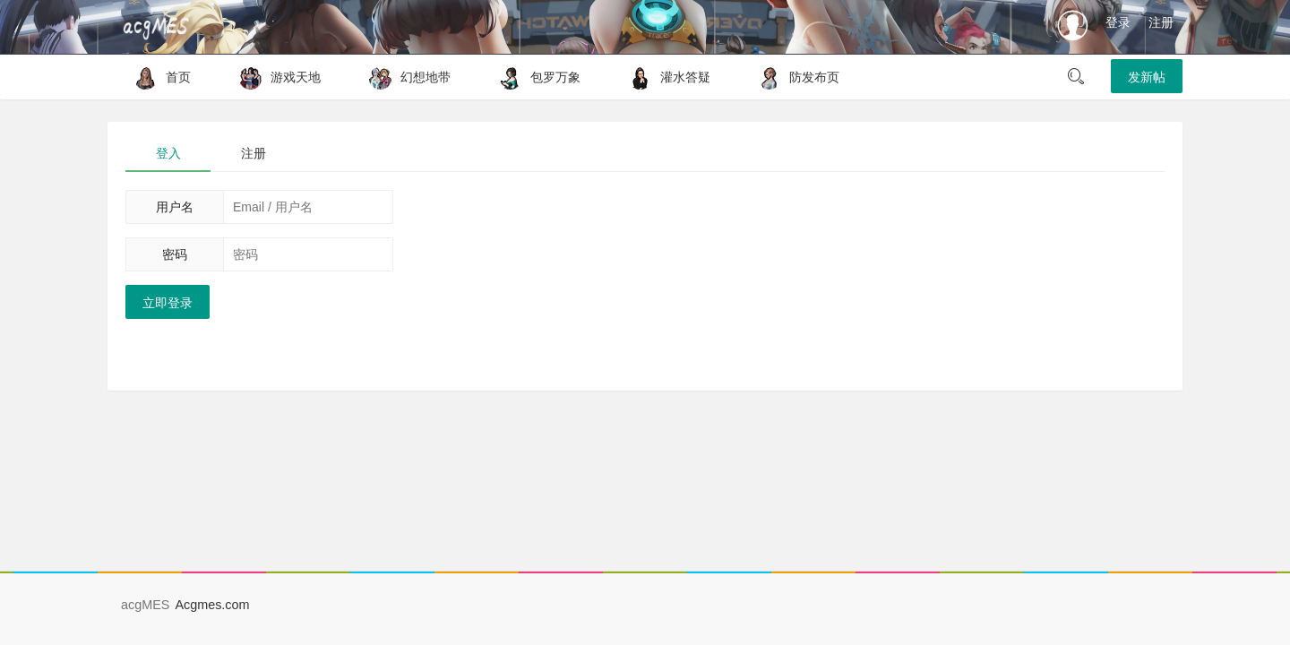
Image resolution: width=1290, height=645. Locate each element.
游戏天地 (275, 77)
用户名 (175, 207)
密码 (174, 254)
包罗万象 (535, 77)
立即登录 (167, 303)
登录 (1118, 22)
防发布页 (794, 77)
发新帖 (1146, 77)
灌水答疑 (665, 77)
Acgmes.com (212, 605)
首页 (158, 77)
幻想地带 (405, 77)
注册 (1161, 22)
